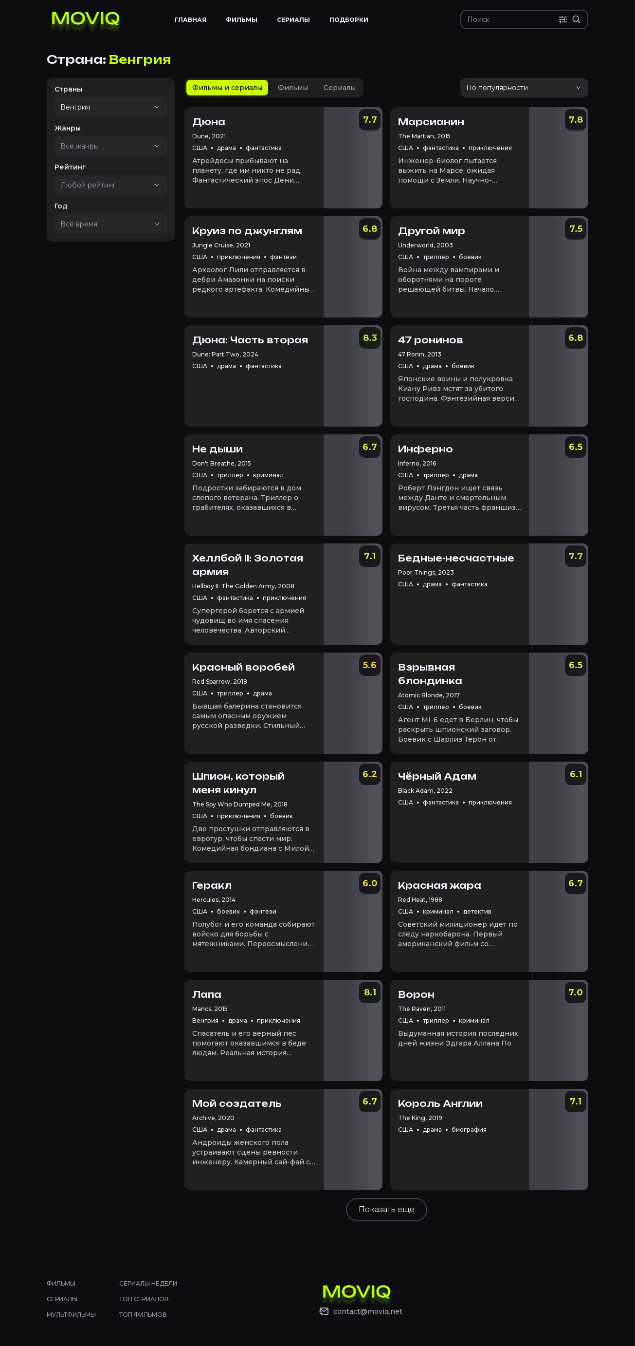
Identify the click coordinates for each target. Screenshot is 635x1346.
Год (61, 206)
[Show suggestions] (157, 107)
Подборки (348, 19)
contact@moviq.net (367, 1311)
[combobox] (97, 107)
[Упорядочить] (524, 87)
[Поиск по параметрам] (563, 19)
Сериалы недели (148, 1283)
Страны (68, 89)
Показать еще (387, 1209)
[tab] (227, 87)
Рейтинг (70, 167)
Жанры (67, 128)
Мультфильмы (71, 1314)
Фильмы (61, 1283)
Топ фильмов (143, 1314)
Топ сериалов (144, 1299)
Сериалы (62, 1299)
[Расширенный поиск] (576, 19)
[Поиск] (512, 19)
